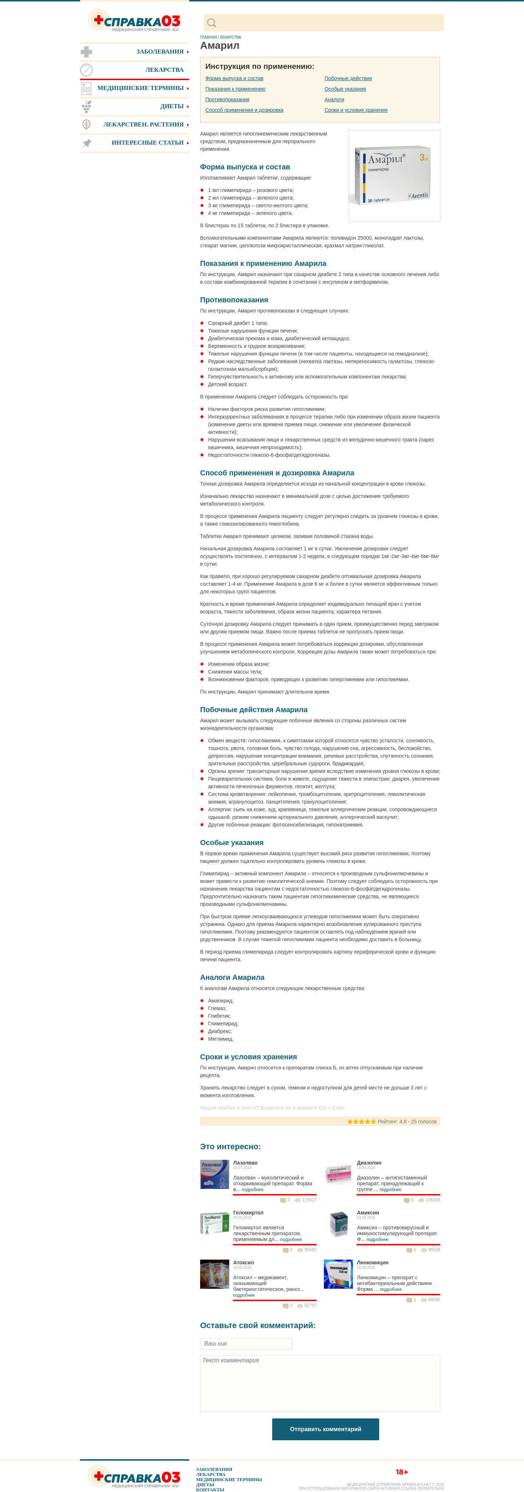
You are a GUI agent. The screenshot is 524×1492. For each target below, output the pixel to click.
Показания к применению (235, 89)
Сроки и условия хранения (356, 110)
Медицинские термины (229, 1479)
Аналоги (334, 99)
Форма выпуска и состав (234, 78)
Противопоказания (227, 99)
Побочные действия (348, 78)
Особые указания (345, 89)
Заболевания (214, 1469)
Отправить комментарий (325, 1429)
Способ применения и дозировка (244, 110)
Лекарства (211, 1474)
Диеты (205, 1484)
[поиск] (330, 23)
